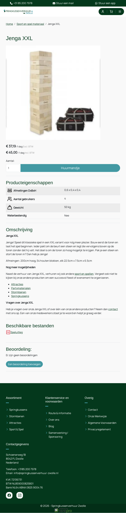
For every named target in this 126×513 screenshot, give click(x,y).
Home (9, 24)
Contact (93, 409)
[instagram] (19, 495)
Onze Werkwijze (97, 416)
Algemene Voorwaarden (102, 423)
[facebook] (9, 495)
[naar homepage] (18, 11)
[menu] (119, 11)
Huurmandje (70, 168)
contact (113, 309)
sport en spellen (84, 274)
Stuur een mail (63, 3)
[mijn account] (102, 11)
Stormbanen (18, 292)
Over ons (54, 420)
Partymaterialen (21, 288)
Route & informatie (60, 413)
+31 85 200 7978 (21, 3)
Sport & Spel (16, 429)
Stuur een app (105, 3)
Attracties (17, 284)
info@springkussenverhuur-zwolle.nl (36, 473)
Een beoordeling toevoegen (24, 364)
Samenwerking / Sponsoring (58, 435)
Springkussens (20, 296)
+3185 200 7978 (27, 469)
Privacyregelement (99, 429)
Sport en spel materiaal (30, 24)
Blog (51, 426)
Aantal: (10, 161)
